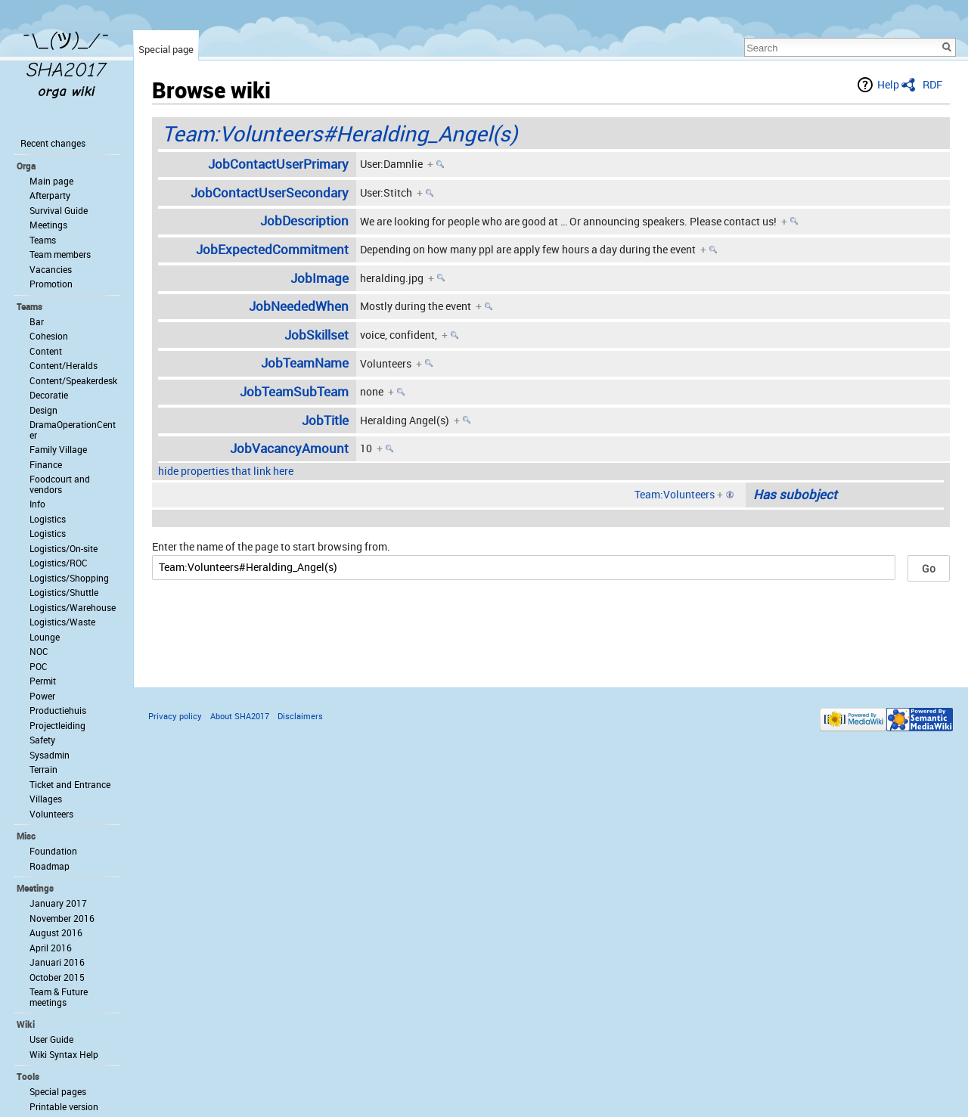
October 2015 (57, 977)
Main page (51, 181)
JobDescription (304, 220)
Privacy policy (175, 715)
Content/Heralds (63, 365)
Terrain (43, 769)
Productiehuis (57, 710)
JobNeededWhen (299, 306)
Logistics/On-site (63, 548)
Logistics (47, 519)
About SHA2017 (239, 715)
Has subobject (795, 494)
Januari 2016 (57, 962)
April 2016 (50, 948)
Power (42, 696)
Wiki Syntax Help (63, 1054)
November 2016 (62, 918)
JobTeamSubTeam (294, 391)
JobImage (319, 278)
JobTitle (325, 420)
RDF (932, 84)
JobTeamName (305, 362)
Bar (36, 321)
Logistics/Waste (62, 622)
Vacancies (50, 269)
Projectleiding (57, 725)
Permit (42, 681)
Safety (42, 740)
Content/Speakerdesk (73, 380)
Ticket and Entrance (69, 784)
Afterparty (49, 195)
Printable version (63, 1106)
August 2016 (55, 932)
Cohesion (48, 336)
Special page (166, 49)
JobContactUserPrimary (278, 163)
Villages (45, 799)
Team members (60, 254)
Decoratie (48, 395)
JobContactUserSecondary (270, 192)
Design (43, 410)
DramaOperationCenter (72, 429)
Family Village (58, 449)
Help (888, 84)
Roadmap (49, 866)
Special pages (57, 1091)
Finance (45, 464)
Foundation (53, 851)
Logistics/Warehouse (72, 607)
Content (45, 351)
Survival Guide (58, 210)
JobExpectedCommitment (272, 249)
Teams (42, 240)
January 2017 (58, 903)
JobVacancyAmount (289, 448)
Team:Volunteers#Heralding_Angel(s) (339, 133)
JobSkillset (316, 334)
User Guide (51, 1039)
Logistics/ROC (58, 563)
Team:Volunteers (674, 494)
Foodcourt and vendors (59, 484)
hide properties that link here (225, 471)
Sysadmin (49, 755)
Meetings (48, 225)
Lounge (44, 637)
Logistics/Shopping (69, 578)
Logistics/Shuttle (63, 592)
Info (37, 504)
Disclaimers (300, 715)
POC (38, 666)
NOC (38, 651)
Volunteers (51, 814)
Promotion (51, 284)
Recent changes (52, 143)
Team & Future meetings (58, 996)
